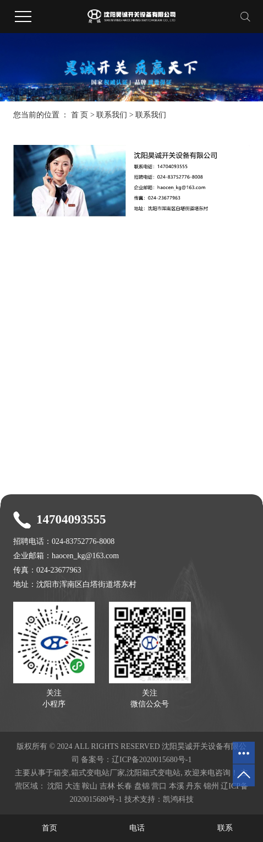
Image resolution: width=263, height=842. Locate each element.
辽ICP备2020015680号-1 (151, 759)
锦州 (211, 786)
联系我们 (111, 115)
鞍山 (89, 786)
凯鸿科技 (178, 799)
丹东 (193, 786)
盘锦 (142, 786)
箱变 (61, 773)
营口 (159, 786)
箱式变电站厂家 (98, 773)
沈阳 (55, 786)
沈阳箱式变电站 (153, 773)
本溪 (176, 786)
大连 (72, 786)
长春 (124, 786)
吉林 (107, 786)
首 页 (80, 115)
